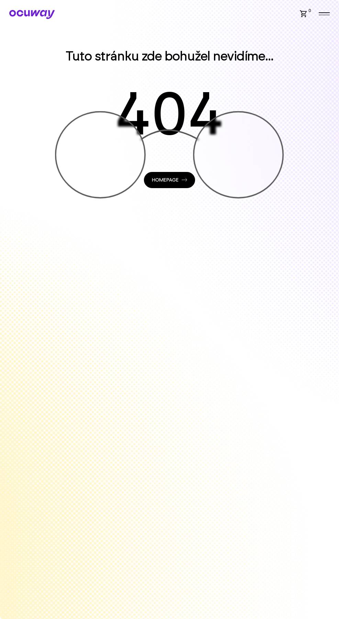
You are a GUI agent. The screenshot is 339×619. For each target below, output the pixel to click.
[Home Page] (32, 15)
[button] (303, 14)
